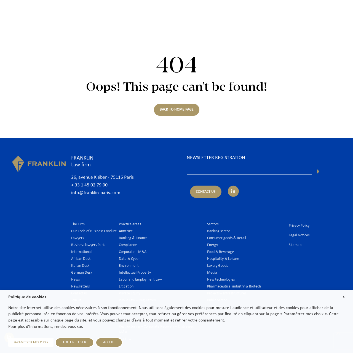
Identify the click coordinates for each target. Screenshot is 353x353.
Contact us (327, 13)
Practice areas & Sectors (214, 13)
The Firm (151, 13)
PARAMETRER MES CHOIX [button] (31, 342)
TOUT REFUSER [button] (74, 342)
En (332, 27)
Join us (303, 13)
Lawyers (175, 13)
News (282, 13)
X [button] (344, 297)
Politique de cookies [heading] (27, 297)
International (256, 13)
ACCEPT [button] (109, 342)
